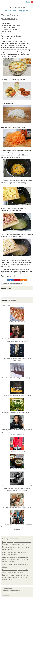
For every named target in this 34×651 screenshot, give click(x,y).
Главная (8, 11)
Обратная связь (6, 595)
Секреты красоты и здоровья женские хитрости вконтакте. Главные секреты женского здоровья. (15, 559)
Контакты (5, 590)
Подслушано (23, 11)
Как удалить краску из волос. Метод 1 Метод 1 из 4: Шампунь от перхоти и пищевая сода (15, 577)
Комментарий (6, 288)
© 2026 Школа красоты (7, 588)
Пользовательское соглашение (13, 590)
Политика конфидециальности (9, 592)
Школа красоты (17, 7)
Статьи (15, 11)
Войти (28, 2)
